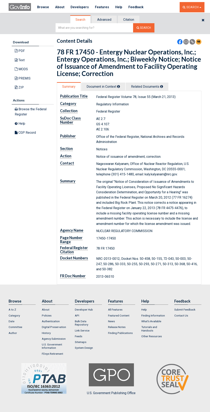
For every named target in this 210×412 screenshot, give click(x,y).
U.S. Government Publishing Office (111, 379)
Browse (43, 7)
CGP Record (25, 133)
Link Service (82, 330)
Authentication (51, 321)
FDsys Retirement (52, 353)
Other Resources (151, 336)
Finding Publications (120, 333)
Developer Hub (84, 309)
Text (20, 60)
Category (14, 315)
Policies (46, 315)
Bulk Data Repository (81, 323)
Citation (128, 20)
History (46, 333)
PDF (20, 51)
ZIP (19, 87)
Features (102, 7)
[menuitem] (22, 309)
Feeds (78, 336)
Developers (80, 7)
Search (80, 20)
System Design (84, 347)
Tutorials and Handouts (149, 328)
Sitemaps (80, 342)
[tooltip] (118, 86)
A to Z (12, 309)
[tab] (80, 19)
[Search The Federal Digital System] (143, 27)
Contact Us (181, 315)
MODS (21, 69)
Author (13, 333)
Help (118, 7)
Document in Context (103, 87)
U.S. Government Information (52, 346)
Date (11, 321)
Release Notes (117, 327)
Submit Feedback (184, 309)
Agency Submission (54, 338)
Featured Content (118, 315)
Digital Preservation (54, 327)
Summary (68, 87)
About (59, 7)
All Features (115, 309)
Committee (15, 327)
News (111, 321)
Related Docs (147, 87)
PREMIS (23, 78)
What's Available (151, 321)
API (77, 315)
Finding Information (153, 315)
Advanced (104, 20)
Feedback (136, 7)
